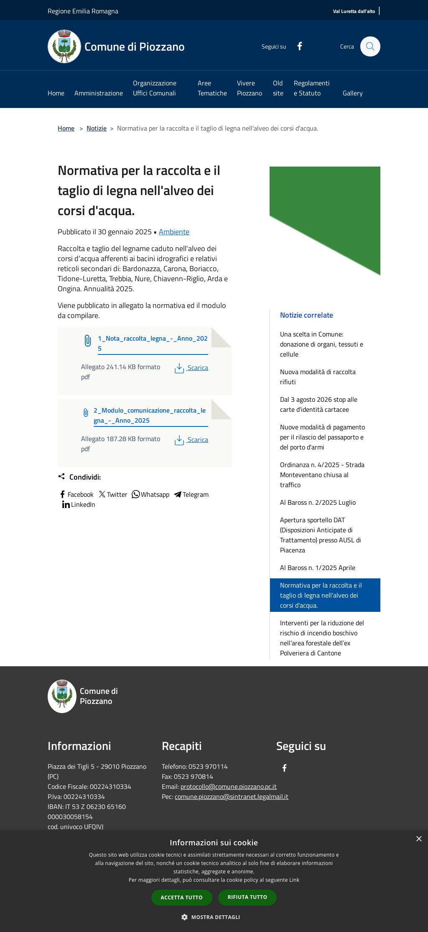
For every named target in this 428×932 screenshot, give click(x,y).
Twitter (112, 494)
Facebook (76, 494)
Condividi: (79, 477)
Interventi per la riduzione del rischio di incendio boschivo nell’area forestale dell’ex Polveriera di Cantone (322, 638)
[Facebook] (296, 45)
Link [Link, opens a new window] (294, 879)
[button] (214, 917)
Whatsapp (150, 494)
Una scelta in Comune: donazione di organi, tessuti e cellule (321, 344)
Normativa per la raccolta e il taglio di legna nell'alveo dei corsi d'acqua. (321, 595)
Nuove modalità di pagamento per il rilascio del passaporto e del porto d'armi (322, 437)
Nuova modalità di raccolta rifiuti (318, 377)
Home (66, 128)
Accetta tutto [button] (182, 897)
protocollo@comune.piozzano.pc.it (229, 786)
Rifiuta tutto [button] (248, 897)
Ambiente (174, 231)
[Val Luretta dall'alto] (354, 11)
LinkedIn (78, 504)
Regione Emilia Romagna (83, 11)
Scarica (190, 367)
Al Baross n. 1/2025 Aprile (317, 567)
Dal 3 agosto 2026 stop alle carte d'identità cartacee (318, 404)
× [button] (418, 839)
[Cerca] (370, 46)
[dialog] (214, 881)
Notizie (97, 128)
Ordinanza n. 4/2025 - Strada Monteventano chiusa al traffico (322, 475)
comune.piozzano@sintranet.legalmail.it (231, 796)
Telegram (191, 494)
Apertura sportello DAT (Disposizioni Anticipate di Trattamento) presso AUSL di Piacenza (320, 535)
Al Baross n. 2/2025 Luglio (318, 502)
